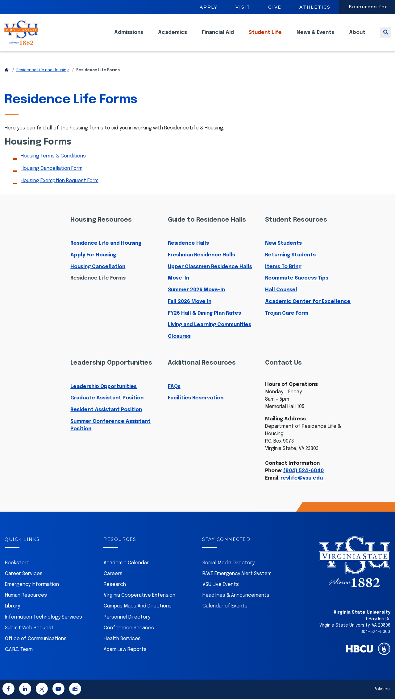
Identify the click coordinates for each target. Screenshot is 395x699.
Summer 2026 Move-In (196, 289)
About (357, 37)
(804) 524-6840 (303, 470)
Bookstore (17, 563)
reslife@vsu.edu (302, 478)
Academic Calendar (126, 563)
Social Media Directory (228, 563)
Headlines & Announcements (235, 595)
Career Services (24, 573)
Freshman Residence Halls (201, 255)
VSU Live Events (220, 584)
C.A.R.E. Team (19, 649)
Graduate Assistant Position (106, 398)
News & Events (315, 37)
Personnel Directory (127, 617)
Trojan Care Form (286, 313)
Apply (209, 7)
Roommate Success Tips (296, 278)
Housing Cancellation (97, 266)
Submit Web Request (29, 628)
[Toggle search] (385, 37)
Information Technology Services (43, 617)
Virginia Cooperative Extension (139, 595)
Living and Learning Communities (209, 324)
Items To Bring (283, 266)
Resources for (368, 7)
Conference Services (129, 628)
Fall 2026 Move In (189, 301)
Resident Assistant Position (106, 409)
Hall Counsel (281, 289)
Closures (179, 336)
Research (115, 584)
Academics (172, 37)
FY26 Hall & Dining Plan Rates (204, 313)
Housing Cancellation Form (51, 168)
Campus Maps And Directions (138, 606)
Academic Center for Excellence (308, 301)
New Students (283, 243)
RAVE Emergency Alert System (237, 573)
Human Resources (26, 595)
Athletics (315, 7)
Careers (113, 573)
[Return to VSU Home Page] (7, 70)
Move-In (178, 278)
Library (12, 606)
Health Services (122, 638)
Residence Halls (188, 243)
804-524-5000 (375, 632)
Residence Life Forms (98, 278)
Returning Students (290, 255)
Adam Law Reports (125, 649)
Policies (382, 689)
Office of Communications (36, 638)
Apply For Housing (93, 255)
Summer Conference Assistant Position (110, 425)
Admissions (128, 37)
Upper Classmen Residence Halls (210, 266)
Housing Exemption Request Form (59, 180)
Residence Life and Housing (42, 70)
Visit (242, 7)
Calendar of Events (224, 606)
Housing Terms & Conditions (53, 156)
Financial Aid (218, 37)
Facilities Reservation (195, 398)
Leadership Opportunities (103, 386)
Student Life (265, 37)
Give (274, 7)
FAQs (174, 386)
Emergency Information (32, 584)
